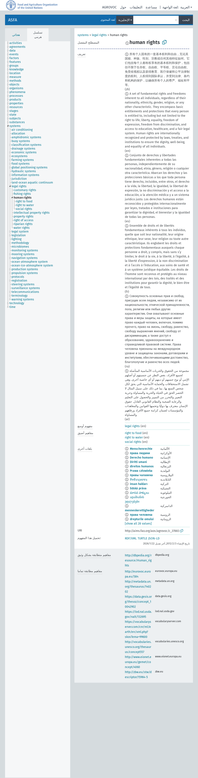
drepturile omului (142, 519)
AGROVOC (109, 7)
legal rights (99, 35)
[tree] (37, 409)
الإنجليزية (124, 20)
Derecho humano (141, 457)
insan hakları (139, 484)
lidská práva (138, 488)
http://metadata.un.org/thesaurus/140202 (138, 586)
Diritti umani (138, 462)
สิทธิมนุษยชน (138, 479)
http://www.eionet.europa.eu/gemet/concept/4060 (138, 662)
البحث (186, 20)
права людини (140, 453)
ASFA (12, 19)
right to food (133, 433)
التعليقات (136, 7)
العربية (185, 7)
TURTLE (142, 538)
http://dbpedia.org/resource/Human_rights (138, 560)
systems (83, 35)
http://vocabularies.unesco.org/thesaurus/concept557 (138, 647)
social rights (133, 442)
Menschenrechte (141, 449)
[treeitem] (17, 43)
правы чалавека (141, 475)
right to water (134, 437)
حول (123, 7)
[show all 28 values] (138, 523)
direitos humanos (142, 466)
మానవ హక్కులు (139, 493)
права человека (141, 515)
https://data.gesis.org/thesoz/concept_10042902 (138, 602)
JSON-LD (154, 538)
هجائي (16, 35)
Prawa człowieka (141, 471)
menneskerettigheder (139, 510)
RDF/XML (131, 538)
